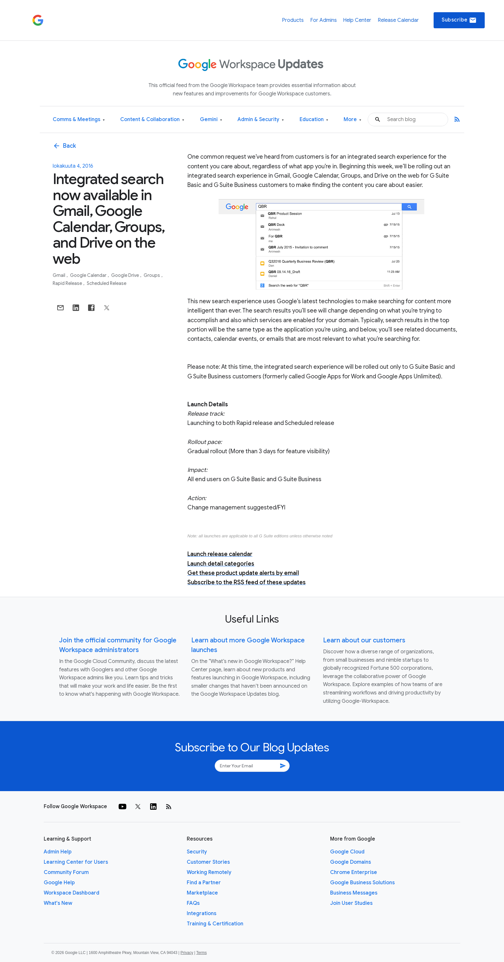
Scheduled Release (106, 283)
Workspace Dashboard (71, 893)
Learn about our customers (364, 640)
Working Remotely (209, 872)
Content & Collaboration (152, 120)
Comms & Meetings (79, 120)
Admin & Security (261, 120)
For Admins (323, 20)
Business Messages (353, 893)
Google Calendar (88, 275)
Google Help (59, 882)
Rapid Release (68, 283)
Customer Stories (208, 862)
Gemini (211, 120)
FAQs (193, 903)
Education (314, 120)
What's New (58, 903)
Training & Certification (215, 924)
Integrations (201, 913)
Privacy (187, 952)
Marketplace (202, 893)
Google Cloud (347, 852)
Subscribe (459, 20)
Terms (201, 952)
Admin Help (58, 852)
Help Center (357, 20)
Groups (152, 275)
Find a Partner (204, 882)
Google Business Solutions (362, 882)
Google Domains (350, 862)
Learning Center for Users (76, 862)
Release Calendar (398, 20)
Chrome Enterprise (353, 872)
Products (293, 20)
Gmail (59, 275)
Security (197, 852)
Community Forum (66, 872)
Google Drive (125, 275)
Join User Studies (351, 903)
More (352, 120)
